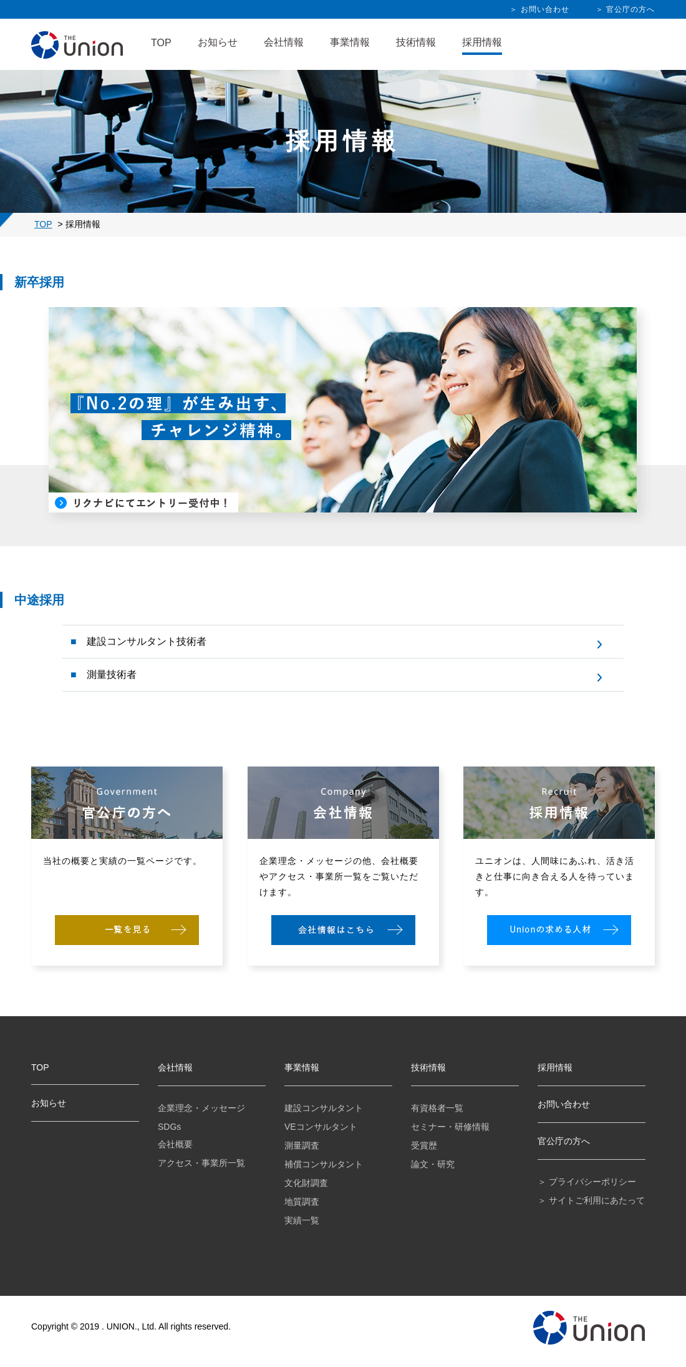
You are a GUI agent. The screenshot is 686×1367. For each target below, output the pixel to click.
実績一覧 (301, 1220)
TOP (161, 42)
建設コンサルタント (323, 1108)
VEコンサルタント (320, 1127)
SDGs (169, 1127)
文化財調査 (306, 1183)
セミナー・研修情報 (450, 1127)
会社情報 (284, 42)
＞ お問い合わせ (539, 9)
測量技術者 (110, 674)
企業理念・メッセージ (201, 1108)
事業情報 (350, 42)
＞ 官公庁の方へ (625, 9)
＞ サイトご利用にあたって (591, 1200)
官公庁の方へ (564, 1141)
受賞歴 (424, 1145)
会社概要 (175, 1144)
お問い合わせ (564, 1104)
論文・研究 (433, 1164)
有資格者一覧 (437, 1108)
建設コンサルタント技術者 (145, 641)
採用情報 (482, 42)
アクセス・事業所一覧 (201, 1163)
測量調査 (301, 1145)
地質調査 (301, 1202)
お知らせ (218, 42)
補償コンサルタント (323, 1164)
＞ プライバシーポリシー (587, 1182)
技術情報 (416, 42)
